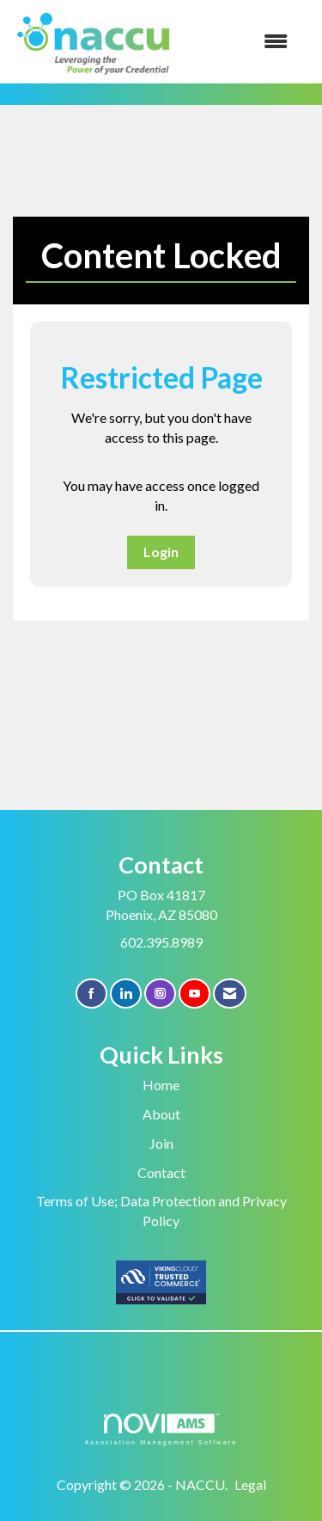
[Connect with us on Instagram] (160, 993)
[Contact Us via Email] (229, 993)
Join (161, 1143)
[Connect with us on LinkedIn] (126, 993)
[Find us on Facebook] (91, 993)
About (161, 1114)
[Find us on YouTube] (194, 993)
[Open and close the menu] (240, 41)
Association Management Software (160, 1429)
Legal (250, 1484)
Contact (161, 1172)
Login (161, 551)
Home (161, 1084)
